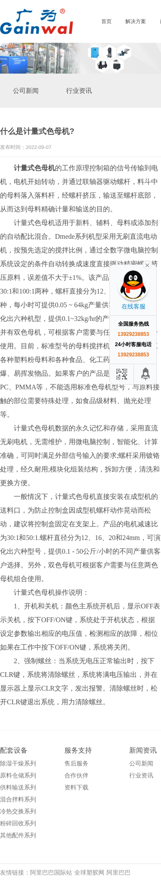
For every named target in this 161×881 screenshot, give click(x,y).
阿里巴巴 (118, 872)
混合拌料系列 (18, 799)
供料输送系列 (18, 787)
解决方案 (135, 21)
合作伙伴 (76, 775)
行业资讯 (79, 90)
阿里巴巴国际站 (51, 872)
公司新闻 (26, 90)
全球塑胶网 (89, 872)
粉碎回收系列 (18, 823)
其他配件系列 (18, 835)
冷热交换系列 (18, 811)
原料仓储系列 (18, 775)
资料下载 (76, 787)
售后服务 (76, 763)
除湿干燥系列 (18, 763)
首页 (106, 21)
